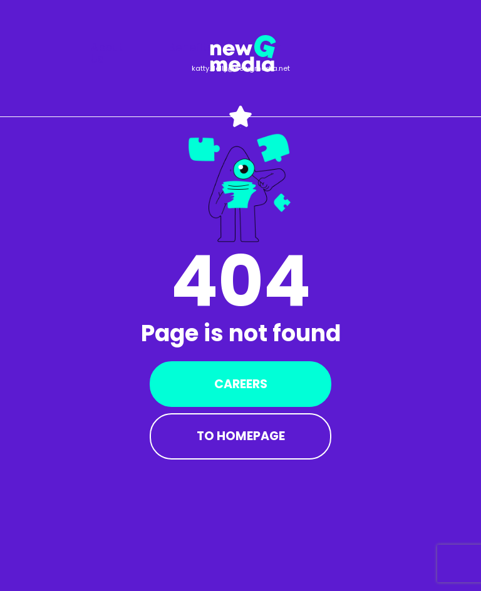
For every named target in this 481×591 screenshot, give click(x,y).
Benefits (191, 47)
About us (107, 53)
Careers (240, 384)
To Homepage (241, 436)
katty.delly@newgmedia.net (241, 68)
